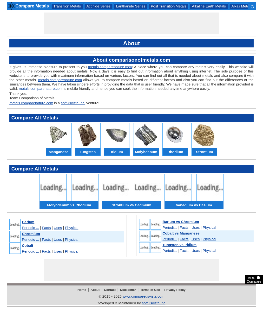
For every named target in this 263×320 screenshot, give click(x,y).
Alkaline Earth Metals (209, 6)
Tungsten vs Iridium (180, 245)
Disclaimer (128, 290)
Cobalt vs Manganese (181, 233)
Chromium (31, 234)
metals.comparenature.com (110, 67)
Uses (58, 228)
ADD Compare (254, 279)
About (95, 290)
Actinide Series (98, 6)
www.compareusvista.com (143, 296)
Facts (46, 228)
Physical (71, 228)
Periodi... (170, 227)
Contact (110, 290)
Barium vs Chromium (181, 222)
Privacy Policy (174, 290)
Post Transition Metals (168, 6)
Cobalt (27, 245)
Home (82, 290)
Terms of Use (150, 290)
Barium (28, 222)
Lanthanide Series (130, 6)
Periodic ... (30, 228)
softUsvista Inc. (73, 103)
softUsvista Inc (153, 303)
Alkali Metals (241, 6)
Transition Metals (67, 6)
